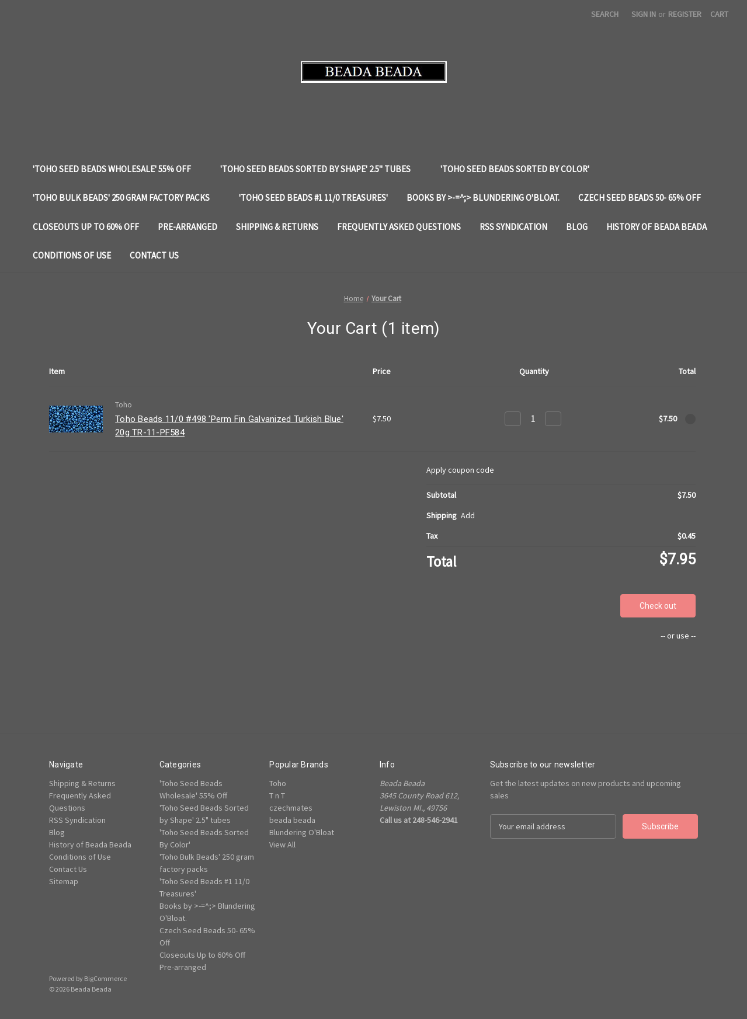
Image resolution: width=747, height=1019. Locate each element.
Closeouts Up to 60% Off (86, 226)
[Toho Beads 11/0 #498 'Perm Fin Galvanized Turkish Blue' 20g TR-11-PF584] (533, 418)
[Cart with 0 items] (719, 14)
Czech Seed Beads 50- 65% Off (645, 197)
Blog (577, 226)
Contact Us (154, 255)
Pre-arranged (187, 226)
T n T (277, 795)
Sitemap (63, 881)
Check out (658, 605)
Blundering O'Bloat (301, 832)
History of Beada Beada (656, 226)
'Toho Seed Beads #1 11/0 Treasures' (313, 197)
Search (605, 14)
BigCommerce (105, 978)
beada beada (292, 820)
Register (684, 14)
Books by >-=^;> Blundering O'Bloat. (483, 197)
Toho (277, 783)
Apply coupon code (460, 470)
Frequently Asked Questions (399, 226)
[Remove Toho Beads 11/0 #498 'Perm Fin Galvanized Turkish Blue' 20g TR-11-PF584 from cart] (690, 419)
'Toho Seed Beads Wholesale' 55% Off (117, 169)
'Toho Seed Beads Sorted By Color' (520, 169)
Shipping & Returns (277, 226)
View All (282, 844)
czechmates (290, 807)
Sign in (643, 14)
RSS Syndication (513, 226)
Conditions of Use (72, 255)
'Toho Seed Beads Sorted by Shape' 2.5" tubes (321, 169)
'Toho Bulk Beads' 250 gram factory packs (127, 197)
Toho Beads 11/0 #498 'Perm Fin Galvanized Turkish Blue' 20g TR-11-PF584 (229, 426)
